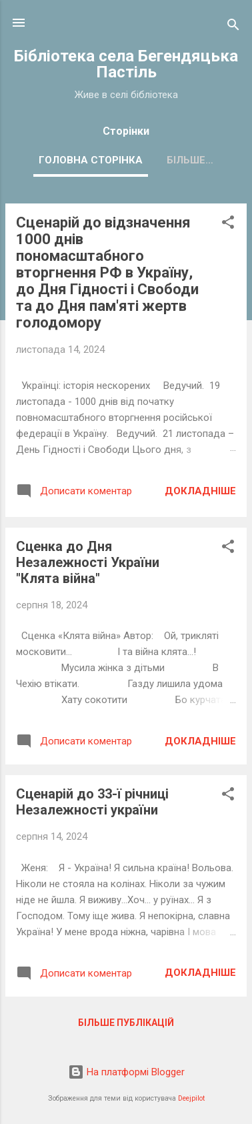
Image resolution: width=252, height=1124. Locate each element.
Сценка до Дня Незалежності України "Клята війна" (87, 562)
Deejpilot (191, 1098)
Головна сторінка (91, 160)
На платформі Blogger (126, 1072)
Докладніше (200, 491)
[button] (228, 224)
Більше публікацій (126, 1022)
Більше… (190, 160)
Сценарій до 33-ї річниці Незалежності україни (92, 802)
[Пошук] (233, 27)
